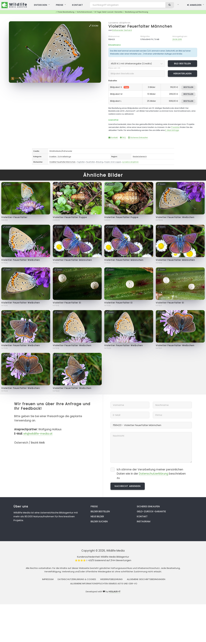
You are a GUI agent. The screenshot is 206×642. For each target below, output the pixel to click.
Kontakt (113, 137)
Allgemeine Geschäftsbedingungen (146, 579)
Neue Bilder (97, 516)
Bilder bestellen (100, 511)
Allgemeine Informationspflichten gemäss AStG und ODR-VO (103, 583)
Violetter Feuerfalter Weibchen (175, 217)
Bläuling (99, 162)
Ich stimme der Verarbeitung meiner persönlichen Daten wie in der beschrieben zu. (151, 474)
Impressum (48, 579)
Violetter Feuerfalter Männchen (140, 26)
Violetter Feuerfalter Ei (67, 302)
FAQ (123, 137)
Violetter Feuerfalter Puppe (70, 217)
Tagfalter (81, 162)
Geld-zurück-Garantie (151, 511)
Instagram (143, 521)
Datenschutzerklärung (153, 474)
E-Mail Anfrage (172, 130)
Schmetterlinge (64, 156)
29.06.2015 (177, 39)
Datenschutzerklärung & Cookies (77, 579)
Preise (94, 506)
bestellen (188, 87)
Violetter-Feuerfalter (14, 217)
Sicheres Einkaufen (138, 137)
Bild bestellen (182, 63)
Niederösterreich (140, 156)
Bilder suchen (99, 521)
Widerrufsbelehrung (111, 579)
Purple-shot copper (112, 162)
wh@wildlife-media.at (38, 434)
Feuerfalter (90, 162)
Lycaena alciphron (119, 22)
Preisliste (175, 127)
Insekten (53, 156)
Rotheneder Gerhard (122, 30)
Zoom (93, 25)
